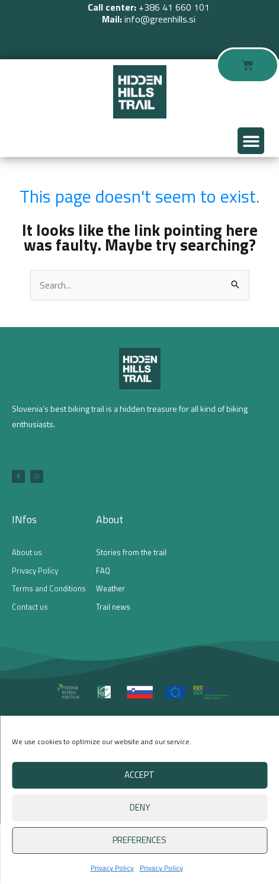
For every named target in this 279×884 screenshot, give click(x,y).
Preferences (139, 840)
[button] (251, 140)
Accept (139, 774)
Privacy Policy (112, 867)
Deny (140, 807)
